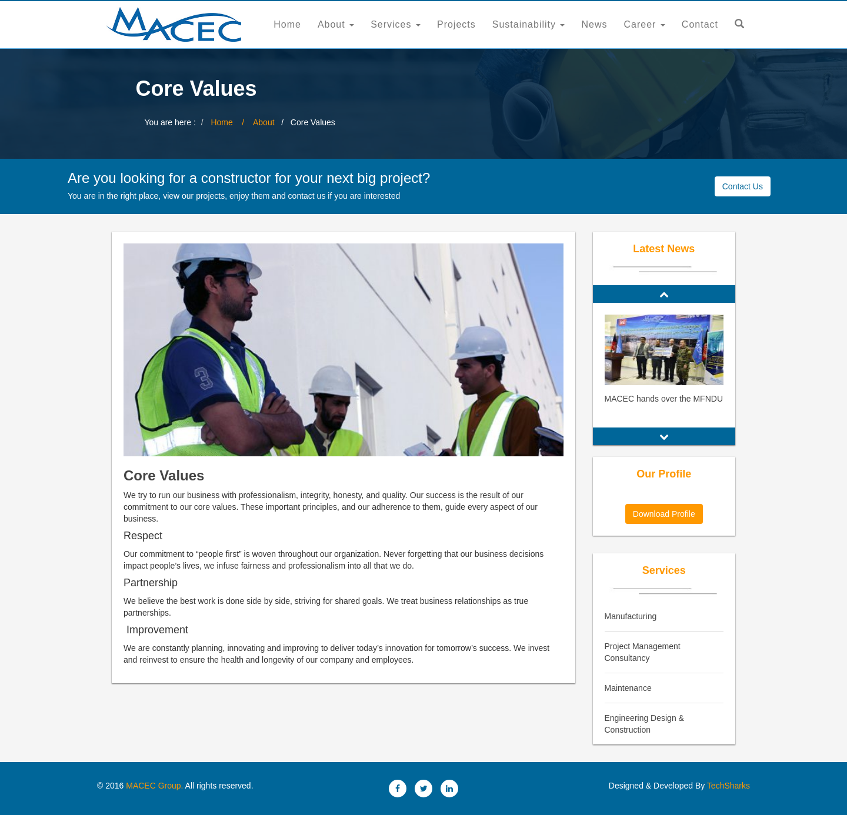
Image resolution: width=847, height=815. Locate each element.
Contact (700, 24)
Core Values (164, 475)
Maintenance (628, 688)
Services (396, 24)
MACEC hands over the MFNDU (664, 398)
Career (644, 24)
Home (287, 24)
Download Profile (664, 514)
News (594, 24)
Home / (232, 122)
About (336, 24)
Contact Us (742, 186)
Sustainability (528, 24)
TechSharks (727, 785)
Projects (456, 24)
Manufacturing (631, 616)
